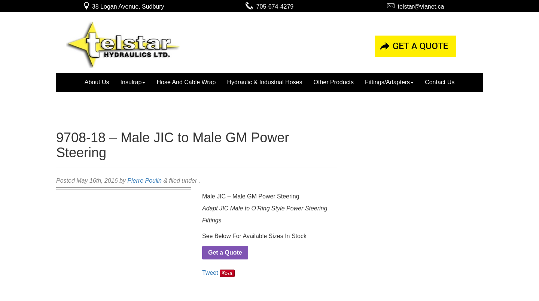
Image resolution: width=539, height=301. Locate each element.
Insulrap (133, 82)
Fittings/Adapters (389, 82)
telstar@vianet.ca (415, 6)
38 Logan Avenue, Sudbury (123, 6)
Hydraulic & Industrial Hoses (264, 82)
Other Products (333, 82)
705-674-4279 (270, 6)
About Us (97, 82)
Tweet (210, 273)
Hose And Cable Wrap (186, 82)
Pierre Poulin (144, 180)
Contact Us (439, 82)
